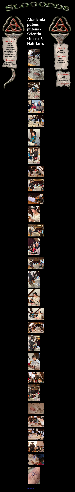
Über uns (10, 46)
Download (61, 60)
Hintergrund (10, 49)
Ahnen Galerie (10, 55)
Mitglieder (10, 47)
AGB (63, 77)
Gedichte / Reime (10, 64)
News (10, 44)
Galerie (10, 53)
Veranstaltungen (10, 51)
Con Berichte (10, 56)
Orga (61, 50)
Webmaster (61, 52)
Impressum (63, 79)
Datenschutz (63, 81)
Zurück (30, 489)
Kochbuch (10, 62)
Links (61, 59)
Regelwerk (61, 62)
